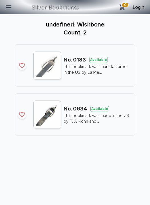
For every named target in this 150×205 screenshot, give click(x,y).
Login (138, 7)
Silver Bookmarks (54, 7)
